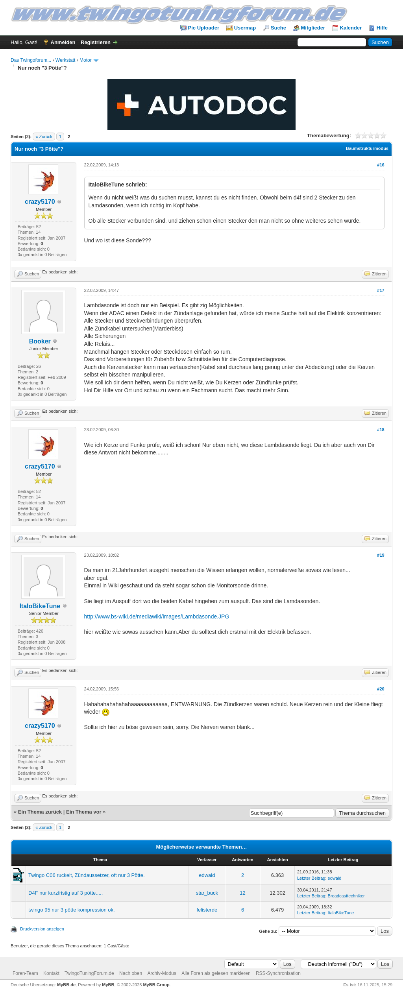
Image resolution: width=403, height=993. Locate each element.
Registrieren (96, 42)
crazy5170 (40, 201)
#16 (380, 164)
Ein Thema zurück (40, 812)
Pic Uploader (203, 28)
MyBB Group (156, 984)
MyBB (108, 984)
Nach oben (130, 973)
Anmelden (63, 42)
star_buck (207, 893)
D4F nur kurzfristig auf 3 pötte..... (65, 893)
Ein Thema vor (84, 812)
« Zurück (43, 136)
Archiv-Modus (161, 973)
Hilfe (382, 28)
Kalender (351, 28)
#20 (380, 689)
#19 (380, 555)
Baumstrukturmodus (367, 148)
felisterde (206, 910)
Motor (85, 60)
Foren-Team (25, 973)
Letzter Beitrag (311, 878)
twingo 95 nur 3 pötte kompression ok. (71, 910)
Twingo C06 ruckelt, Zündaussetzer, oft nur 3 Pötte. (86, 875)
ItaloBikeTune (39, 606)
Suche (278, 28)
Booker (40, 341)
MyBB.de (66, 984)
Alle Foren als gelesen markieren (215, 973)
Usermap (245, 28)
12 (242, 893)
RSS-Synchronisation (278, 973)
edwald (207, 875)
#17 (380, 290)
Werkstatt (65, 60)
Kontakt (51, 973)
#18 (380, 429)
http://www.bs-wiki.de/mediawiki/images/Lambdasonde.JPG (156, 616)
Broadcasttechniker (346, 895)
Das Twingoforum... (31, 60)
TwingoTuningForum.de (89, 973)
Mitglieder (313, 28)
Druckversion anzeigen (42, 929)
